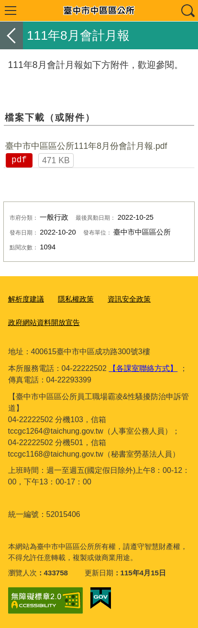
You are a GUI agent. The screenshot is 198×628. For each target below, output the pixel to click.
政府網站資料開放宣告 (44, 322)
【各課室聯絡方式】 (143, 368)
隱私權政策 (76, 299)
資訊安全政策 (129, 299)
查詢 (187, 10)
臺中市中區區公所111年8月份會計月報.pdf (86, 146)
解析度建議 (26, 299)
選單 (10, 10)
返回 (11, 35)
